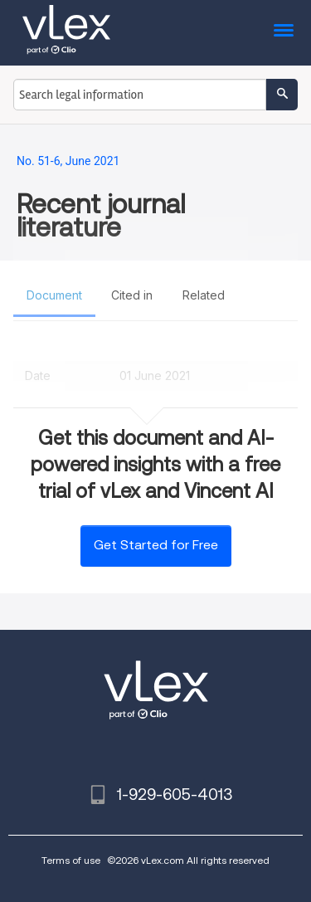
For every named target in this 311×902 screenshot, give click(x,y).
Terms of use (70, 860)
